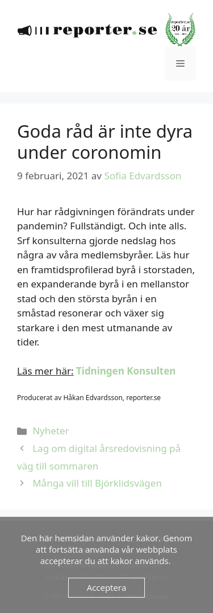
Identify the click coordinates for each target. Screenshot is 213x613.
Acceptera (107, 587)
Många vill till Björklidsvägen (97, 482)
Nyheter (50, 430)
